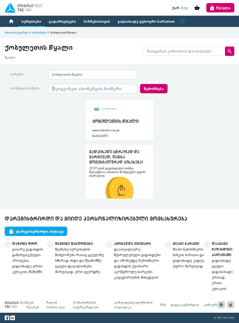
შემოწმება (154, 88)
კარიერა (211, 305)
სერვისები (31, 21)
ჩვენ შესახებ (32, 304)
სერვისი (16, 74)
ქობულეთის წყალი (67, 74)
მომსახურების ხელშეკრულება (86, 304)
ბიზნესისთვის (97, 21)
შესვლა (220, 7)
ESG (163, 305)
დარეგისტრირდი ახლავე (35, 231)
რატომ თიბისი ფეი (55, 304)
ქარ (175, 7)
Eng (184, 7)
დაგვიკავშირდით (185, 305)
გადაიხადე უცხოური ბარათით (146, 21)
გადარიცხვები (62, 21)
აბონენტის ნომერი (24, 88)
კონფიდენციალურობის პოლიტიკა (133, 304)
